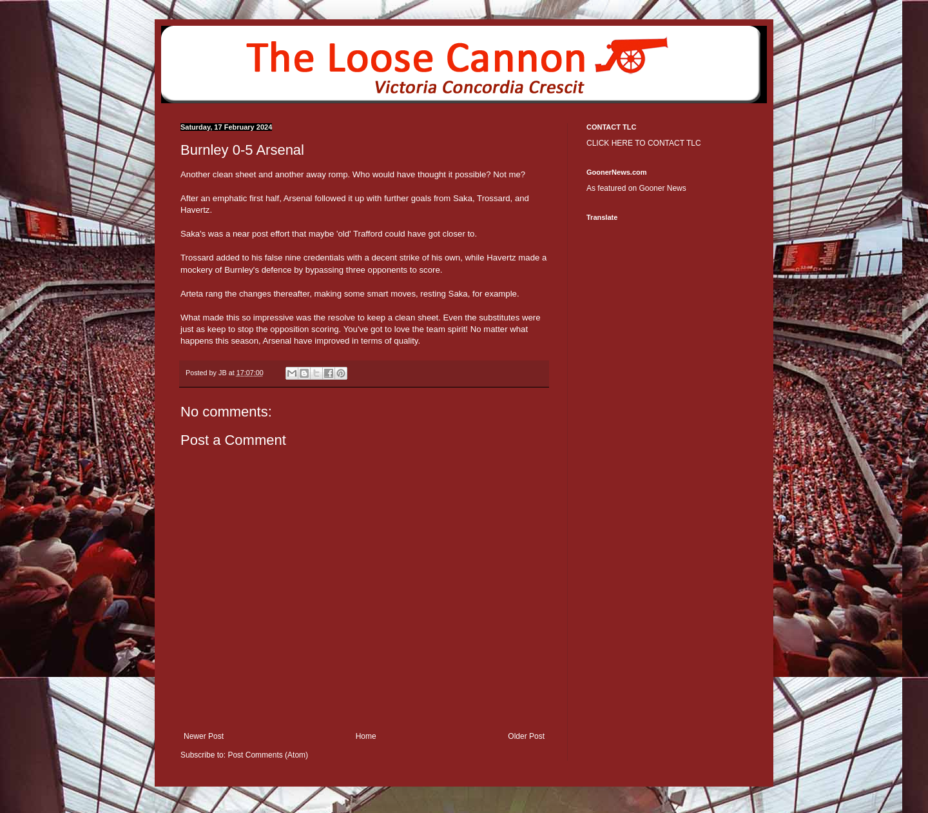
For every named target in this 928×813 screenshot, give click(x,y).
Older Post (526, 736)
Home (366, 736)
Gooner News (662, 188)
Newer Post (204, 736)
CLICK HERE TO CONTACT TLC (643, 143)
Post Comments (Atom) (267, 754)
